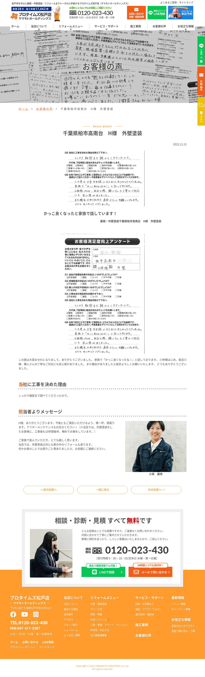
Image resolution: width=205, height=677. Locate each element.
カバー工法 (96, 610)
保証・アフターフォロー (148, 610)
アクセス (68, 620)
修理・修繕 (96, 615)
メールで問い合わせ (150, 572)
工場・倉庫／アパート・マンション (109, 626)
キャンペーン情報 (180, 610)
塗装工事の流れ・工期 (183, 632)
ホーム (15, 26)
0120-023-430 (137, 551)
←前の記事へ (49, 490)
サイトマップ (186, 2)
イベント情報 (178, 605)
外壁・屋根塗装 (98, 605)
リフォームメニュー (71, 26)
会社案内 (68, 615)
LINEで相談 (103, 572)
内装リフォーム (201, 115)
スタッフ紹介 (71, 626)
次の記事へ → (156, 490)
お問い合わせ (30, 643)
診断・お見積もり (144, 605)
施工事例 (135, 26)
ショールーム (71, 631)
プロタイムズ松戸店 (34, 602)
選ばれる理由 (71, 610)
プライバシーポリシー (22, 648)
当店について (39, 26)
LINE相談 (48, 643)
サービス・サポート (106, 26)
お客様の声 (159, 26)
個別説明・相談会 (144, 615)
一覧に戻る (102, 490)
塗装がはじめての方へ (183, 626)
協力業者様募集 (98, 636)
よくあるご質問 (168, 2)
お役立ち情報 (186, 26)
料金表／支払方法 (99, 631)
